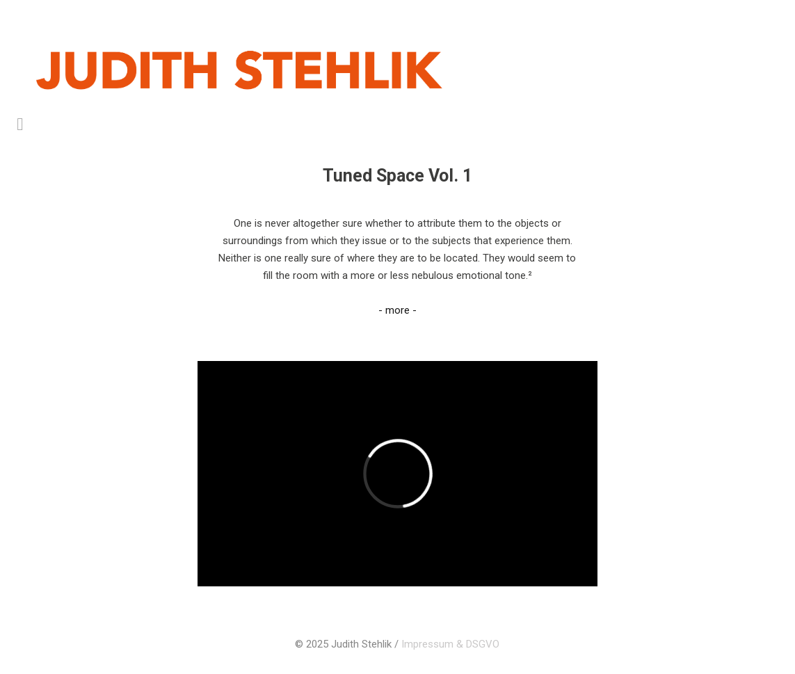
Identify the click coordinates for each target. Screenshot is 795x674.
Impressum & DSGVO (450, 644)
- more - (397, 310)
